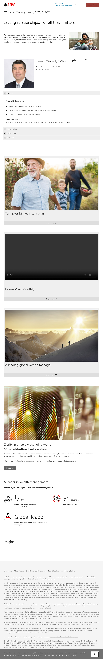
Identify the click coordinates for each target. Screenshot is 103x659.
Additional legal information (37, 571)
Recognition (10, 129)
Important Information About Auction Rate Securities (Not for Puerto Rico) (56, 645)
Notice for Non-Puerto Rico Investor (35, 641)
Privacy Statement (10, 655)
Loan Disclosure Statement (58, 643)
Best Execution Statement (40, 643)
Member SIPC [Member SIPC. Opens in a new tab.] (37, 614)
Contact (9, 137)
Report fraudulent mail (55, 571)
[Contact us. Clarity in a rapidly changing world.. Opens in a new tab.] (10, 468)
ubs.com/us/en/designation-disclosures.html (64, 637)
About (8, 93)
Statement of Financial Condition (76, 641)
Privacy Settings (70, 571)
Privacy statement (19, 571)
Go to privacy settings (69, 655)
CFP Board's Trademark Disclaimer (20, 645)
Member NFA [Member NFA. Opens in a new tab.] (46, 618)
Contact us (78, 5)
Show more (51, 223)
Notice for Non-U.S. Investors (13, 641)
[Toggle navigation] (27, 12)
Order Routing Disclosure (56, 641)
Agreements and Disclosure (51, 647)
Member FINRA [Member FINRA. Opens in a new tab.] (48, 614)
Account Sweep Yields (75, 643)
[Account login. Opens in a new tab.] (92, 5)
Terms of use (8, 571)
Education (10, 133)
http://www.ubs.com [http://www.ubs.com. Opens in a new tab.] (48, 579)
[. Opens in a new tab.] (9, 5)
